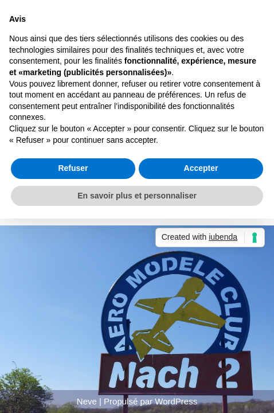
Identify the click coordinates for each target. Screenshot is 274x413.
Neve (87, 401)
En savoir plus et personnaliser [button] (137, 195)
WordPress (176, 401)
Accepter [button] (201, 168)
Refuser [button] (73, 168)
